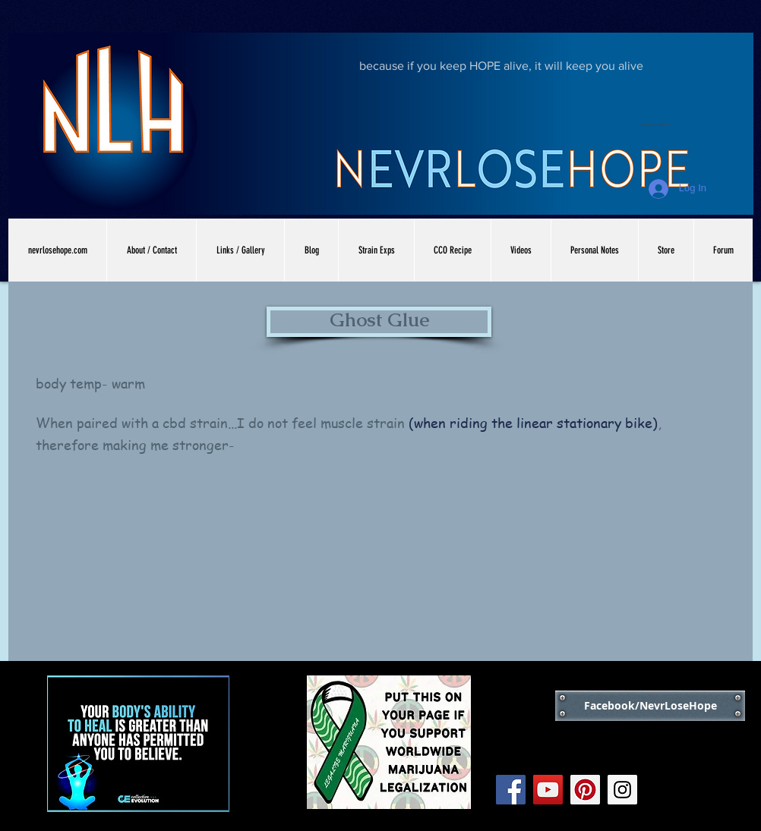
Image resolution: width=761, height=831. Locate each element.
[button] (379, 322)
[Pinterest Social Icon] (585, 789)
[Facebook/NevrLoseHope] (650, 706)
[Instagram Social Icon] (622, 789)
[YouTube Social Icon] (548, 789)
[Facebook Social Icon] (511, 789)
